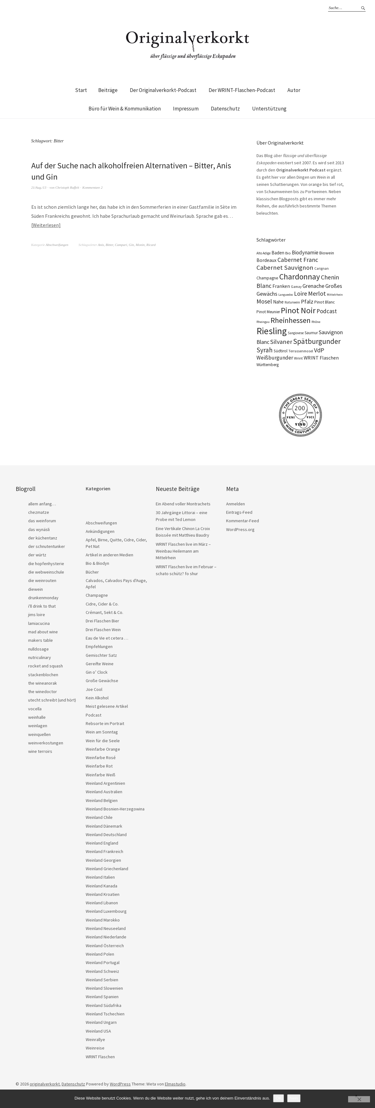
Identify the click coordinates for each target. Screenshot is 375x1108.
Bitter (109, 245)
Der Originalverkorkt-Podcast (163, 90)
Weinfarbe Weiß (100, 775)
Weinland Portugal (102, 962)
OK (278, 1098)
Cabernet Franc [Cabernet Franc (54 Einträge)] (297, 259)
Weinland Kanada (101, 886)
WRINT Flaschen (100, 1056)
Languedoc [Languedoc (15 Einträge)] (285, 295)
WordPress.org (240, 529)
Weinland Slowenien (104, 988)
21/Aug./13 (39, 187)
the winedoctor (42, 691)
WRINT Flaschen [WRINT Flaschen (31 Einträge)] (321, 358)
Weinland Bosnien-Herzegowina (115, 809)
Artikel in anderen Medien (109, 555)
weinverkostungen (45, 743)
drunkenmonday (43, 597)
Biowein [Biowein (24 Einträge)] (326, 253)
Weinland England (102, 843)
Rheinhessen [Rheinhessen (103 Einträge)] (291, 320)
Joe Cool (94, 689)
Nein (294, 1098)
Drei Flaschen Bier (102, 621)
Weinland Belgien (102, 800)
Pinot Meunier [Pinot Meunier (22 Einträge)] (268, 311)
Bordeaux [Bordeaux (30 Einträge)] (266, 260)
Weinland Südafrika (103, 1005)
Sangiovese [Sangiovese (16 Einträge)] (296, 333)
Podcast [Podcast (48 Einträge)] (327, 311)
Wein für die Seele (103, 740)
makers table (40, 640)
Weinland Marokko (103, 920)
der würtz (37, 555)
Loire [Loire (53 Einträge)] (300, 293)
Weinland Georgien (103, 860)
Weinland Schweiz (102, 971)
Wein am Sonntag (102, 732)
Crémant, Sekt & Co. (104, 612)
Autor (293, 90)
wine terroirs (40, 751)
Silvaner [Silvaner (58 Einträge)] (281, 342)
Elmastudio (175, 1084)
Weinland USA (98, 1031)
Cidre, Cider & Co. (102, 604)
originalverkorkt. (45, 1084)
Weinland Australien (104, 791)
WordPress (120, 1084)
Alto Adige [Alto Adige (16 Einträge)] (263, 253)
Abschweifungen (57, 245)
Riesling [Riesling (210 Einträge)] (271, 331)
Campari (121, 245)
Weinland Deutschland (106, 834)
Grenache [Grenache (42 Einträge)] (313, 285)
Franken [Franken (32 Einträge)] (281, 286)
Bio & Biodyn (97, 563)
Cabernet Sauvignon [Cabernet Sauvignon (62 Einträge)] (284, 267)
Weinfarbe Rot (99, 766)
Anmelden (235, 504)
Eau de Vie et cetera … (107, 638)
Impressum (186, 108)
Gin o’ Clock (97, 672)
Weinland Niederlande (106, 937)
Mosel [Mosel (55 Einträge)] (264, 301)
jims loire (36, 614)
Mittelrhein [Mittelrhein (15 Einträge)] (335, 295)
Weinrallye (95, 1039)
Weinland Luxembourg (106, 911)
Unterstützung (269, 108)
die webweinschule (46, 572)
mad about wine (43, 632)
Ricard (151, 245)
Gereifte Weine (100, 663)
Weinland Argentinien (105, 783)
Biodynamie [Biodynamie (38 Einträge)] (305, 252)
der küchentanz (42, 538)
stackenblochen (43, 674)
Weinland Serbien (102, 980)
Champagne (97, 595)
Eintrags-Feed (239, 512)
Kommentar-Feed (242, 520)
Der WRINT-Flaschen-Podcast (242, 90)
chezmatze (38, 512)
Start (81, 90)
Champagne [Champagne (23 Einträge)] (267, 278)
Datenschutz (225, 108)
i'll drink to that (42, 606)
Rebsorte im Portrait (105, 723)
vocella (35, 709)
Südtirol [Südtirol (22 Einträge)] (280, 351)
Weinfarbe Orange (103, 749)
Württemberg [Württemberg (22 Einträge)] (267, 364)
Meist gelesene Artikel (107, 706)
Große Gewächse (102, 680)
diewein (35, 589)
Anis (101, 245)
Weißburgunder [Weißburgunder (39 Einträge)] (274, 357)
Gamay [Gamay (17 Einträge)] (296, 286)
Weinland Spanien (102, 996)
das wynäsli (39, 529)
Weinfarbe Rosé (101, 757)
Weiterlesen (46, 225)
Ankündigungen (100, 531)
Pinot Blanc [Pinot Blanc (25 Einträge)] (324, 302)
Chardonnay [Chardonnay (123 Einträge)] (299, 277)
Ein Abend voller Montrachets (183, 504)
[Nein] (359, 1099)
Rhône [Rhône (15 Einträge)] (316, 322)
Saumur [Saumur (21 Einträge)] (311, 332)
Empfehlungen (99, 646)
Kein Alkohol (97, 698)
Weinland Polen (100, 954)
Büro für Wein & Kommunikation (125, 108)
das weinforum (42, 520)
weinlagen (37, 725)
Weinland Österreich (105, 945)
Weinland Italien (100, 877)
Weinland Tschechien (105, 1014)
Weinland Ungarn (101, 1022)
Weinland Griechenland (107, 868)
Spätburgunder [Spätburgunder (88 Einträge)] (317, 341)
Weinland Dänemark (104, 826)
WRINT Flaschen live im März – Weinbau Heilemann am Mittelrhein (183, 550)
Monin (140, 245)
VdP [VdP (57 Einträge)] (319, 350)
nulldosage (38, 649)
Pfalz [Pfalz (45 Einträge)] (307, 301)
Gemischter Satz (101, 655)
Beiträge (108, 90)
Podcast (93, 715)
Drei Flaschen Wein (103, 629)
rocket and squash (45, 666)
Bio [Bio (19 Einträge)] (288, 253)
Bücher (92, 572)
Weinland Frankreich (104, 851)
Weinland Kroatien (102, 894)
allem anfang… (42, 504)
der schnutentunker (46, 546)
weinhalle (37, 717)
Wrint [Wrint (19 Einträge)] (298, 358)
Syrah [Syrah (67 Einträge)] (264, 350)
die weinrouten (42, 580)
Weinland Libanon (102, 903)
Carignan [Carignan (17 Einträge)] (321, 268)
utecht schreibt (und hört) (52, 700)
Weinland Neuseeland (106, 928)
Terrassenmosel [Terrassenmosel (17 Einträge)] (300, 351)
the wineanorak (42, 683)
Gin (131, 245)
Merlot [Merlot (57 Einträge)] (317, 293)
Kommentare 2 (92, 187)
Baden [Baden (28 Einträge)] (277, 253)
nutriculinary (39, 657)
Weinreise (95, 1048)
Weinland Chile (99, 817)
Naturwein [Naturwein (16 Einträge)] (292, 302)
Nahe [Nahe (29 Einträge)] (278, 302)
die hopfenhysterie (46, 563)
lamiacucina (39, 623)
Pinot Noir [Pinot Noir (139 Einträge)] (298, 310)
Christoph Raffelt (67, 187)
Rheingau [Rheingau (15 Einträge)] (263, 322)
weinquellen (39, 734)
